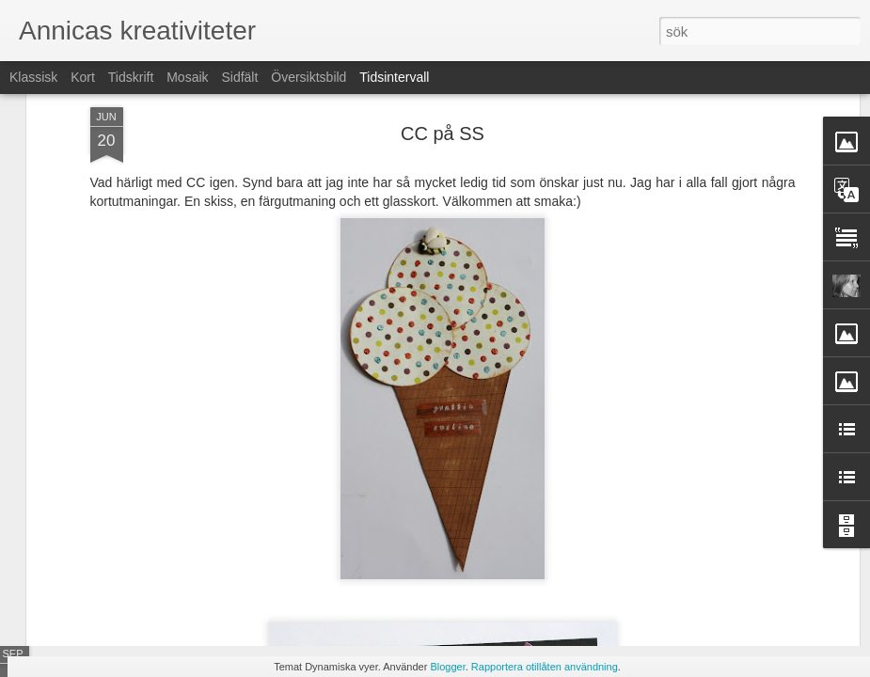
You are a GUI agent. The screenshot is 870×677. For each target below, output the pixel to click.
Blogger (447, 666)
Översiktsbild (308, 77)
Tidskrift (130, 77)
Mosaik (187, 77)
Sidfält (239, 77)
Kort (83, 77)
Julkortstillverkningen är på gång (725, 533)
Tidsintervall (394, 77)
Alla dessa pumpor (685, 566)
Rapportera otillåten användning (544, 666)
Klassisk (33, 77)
